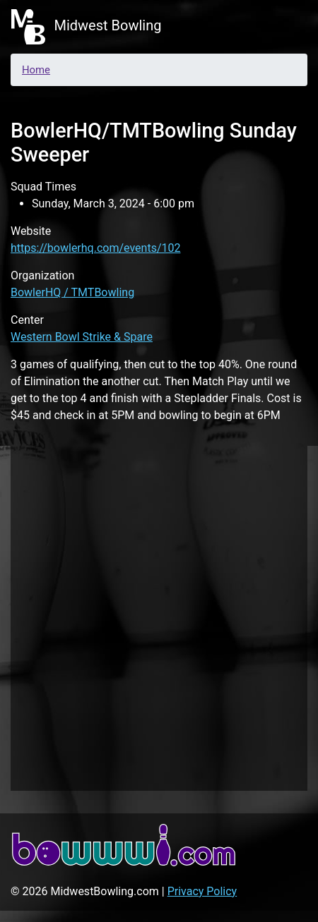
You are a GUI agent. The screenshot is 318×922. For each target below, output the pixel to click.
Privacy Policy (202, 891)
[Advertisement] (159, 616)
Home (36, 69)
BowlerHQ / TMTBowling (72, 292)
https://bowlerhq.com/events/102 (95, 248)
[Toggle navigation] (287, 27)
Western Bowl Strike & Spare (82, 337)
